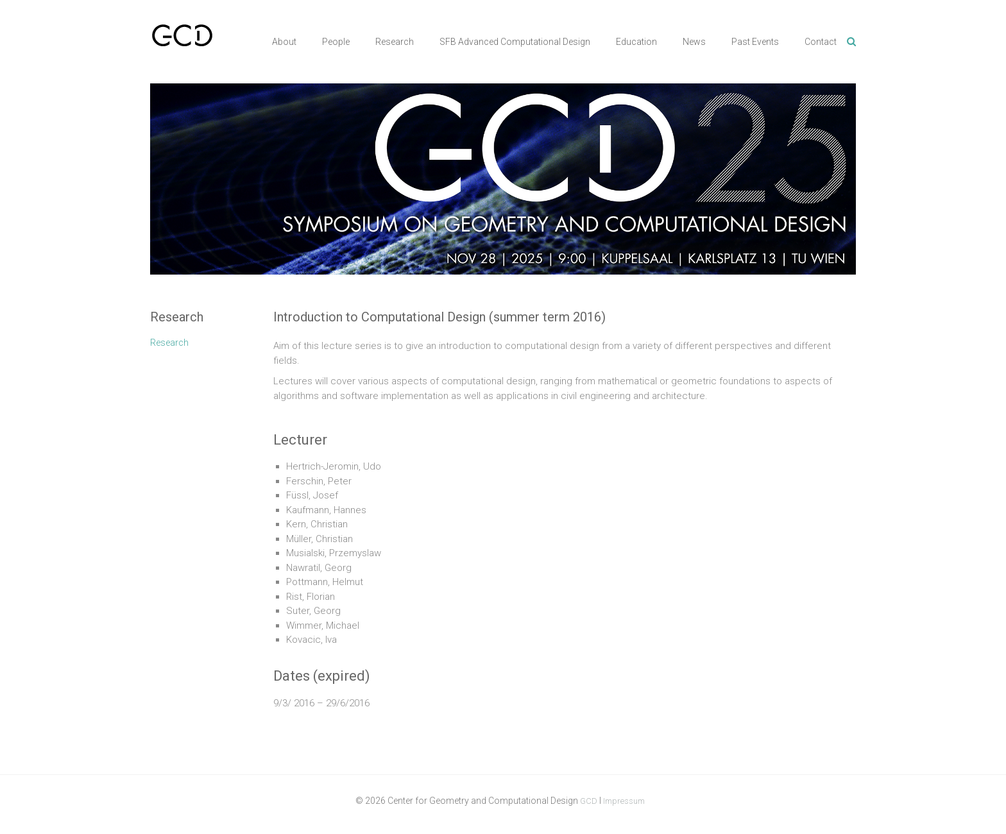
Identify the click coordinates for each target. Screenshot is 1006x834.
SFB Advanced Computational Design (514, 42)
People (336, 42)
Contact (821, 42)
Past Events (755, 42)
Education (636, 42)
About (284, 42)
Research (394, 42)
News (694, 42)
